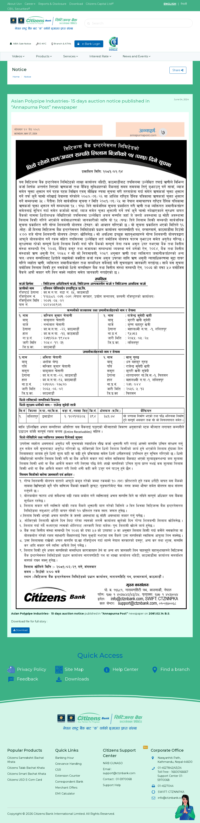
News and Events (135, 56)
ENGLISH (170, 4)
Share (177, 70)
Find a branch (170, 669)
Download (76, 4)
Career (30, 4)
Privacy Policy (26, 669)
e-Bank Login (89, 44)
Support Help (112, 785)
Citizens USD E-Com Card (24, 779)
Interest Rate (99, 56)
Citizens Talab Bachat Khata (26, 767)
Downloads (72, 679)
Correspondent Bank (69, 781)
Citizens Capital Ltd (99, 4)
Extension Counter (67, 775)
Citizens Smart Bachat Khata (26, 773)
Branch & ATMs (61, 43)
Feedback (22, 679)
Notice (27, 76)
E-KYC (41, 43)
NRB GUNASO (113, 763)
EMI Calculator (65, 793)
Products (44, 56)
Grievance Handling (68, 763)
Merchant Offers (66, 787)
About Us (14, 4)
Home (16, 76)
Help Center (120, 669)
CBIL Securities (17, 9)
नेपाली (184, 4)
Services (70, 56)
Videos (18, 56)
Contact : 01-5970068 (117, 779)
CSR (58, 769)
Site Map (69, 669)
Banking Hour (64, 757)
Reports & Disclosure (52, 4)
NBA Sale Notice (20, 43)
